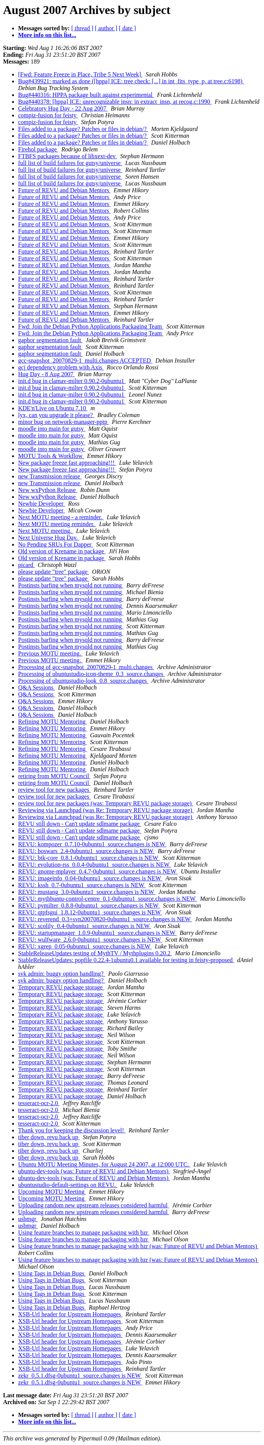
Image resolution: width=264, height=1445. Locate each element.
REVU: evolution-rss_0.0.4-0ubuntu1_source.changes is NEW (94, 864)
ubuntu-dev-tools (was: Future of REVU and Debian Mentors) (94, 1171)
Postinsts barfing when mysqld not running (70, 585)
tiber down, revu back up (49, 1137)
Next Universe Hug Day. (48, 537)
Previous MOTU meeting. (50, 653)
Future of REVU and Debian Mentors (64, 190)
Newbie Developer (41, 503)
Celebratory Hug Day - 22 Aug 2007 (63, 108)
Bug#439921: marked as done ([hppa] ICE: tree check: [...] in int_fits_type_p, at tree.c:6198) (131, 81)
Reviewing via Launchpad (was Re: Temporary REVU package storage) (106, 810)
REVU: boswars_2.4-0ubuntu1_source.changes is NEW (86, 851)
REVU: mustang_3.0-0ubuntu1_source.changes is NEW (86, 892)
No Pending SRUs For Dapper (55, 544)
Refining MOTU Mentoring (52, 721)
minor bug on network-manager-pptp (63, 422)
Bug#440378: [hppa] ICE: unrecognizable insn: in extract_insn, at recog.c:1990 (115, 101)
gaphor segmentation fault (50, 340)
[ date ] (127, 28)
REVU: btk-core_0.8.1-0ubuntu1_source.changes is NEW (89, 858)
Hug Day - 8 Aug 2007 (46, 374)
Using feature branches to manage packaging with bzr (83, 1232)
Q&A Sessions (36, 687)
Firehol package (38, 149)
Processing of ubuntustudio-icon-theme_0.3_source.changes (91, 674)
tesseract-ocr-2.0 (39, 1103)
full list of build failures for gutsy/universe (70, 163)
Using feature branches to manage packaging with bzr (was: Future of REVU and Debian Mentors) (138, 1246)
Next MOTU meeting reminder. (57, 524)
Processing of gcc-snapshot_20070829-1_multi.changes (86, 667)
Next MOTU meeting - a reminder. (61, 517)
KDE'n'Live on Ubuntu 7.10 (52, 408)
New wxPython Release (47, 490)
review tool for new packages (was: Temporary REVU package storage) (105, 803)
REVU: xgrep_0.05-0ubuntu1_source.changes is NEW (85, 946)
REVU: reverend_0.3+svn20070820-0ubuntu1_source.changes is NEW (105, 919)
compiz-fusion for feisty (48, 115)
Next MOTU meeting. (45, 531)
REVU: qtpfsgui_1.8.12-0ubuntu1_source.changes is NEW (90, 912)
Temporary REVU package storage (61, 987)
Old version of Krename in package (62, 551)
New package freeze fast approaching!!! (67, 462)
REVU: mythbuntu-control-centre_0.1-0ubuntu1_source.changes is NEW (107, 898)
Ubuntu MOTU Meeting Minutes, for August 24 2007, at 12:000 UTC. (104, 1164)
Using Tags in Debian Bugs (52, 1273)
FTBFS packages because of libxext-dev (67, 156)
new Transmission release (49, 476)
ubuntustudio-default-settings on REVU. (67, 1185)
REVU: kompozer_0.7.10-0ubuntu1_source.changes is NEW (92, 844)
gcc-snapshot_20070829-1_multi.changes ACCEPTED (85, 360)
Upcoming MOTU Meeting (52, 1191)
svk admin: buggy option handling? (61, 973)
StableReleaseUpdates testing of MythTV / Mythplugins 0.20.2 (95, 953)
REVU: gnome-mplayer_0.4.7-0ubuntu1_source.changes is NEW (98, 871)
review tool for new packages (54, 789)
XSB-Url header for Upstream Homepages (70, 1314)
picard (26, 565)
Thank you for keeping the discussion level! (72, 1130)
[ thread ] (82, 28)
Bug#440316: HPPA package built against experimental (86, 95)
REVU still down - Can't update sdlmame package (79, 824)
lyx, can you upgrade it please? (56, 415)
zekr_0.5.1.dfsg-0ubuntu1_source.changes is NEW (80, 1375)
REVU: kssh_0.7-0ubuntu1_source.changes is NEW (82, 885)
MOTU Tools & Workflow (51, 456)
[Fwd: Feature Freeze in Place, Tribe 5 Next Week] (80, 74)
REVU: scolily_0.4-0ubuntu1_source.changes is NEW (84, 926)
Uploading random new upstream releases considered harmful (93, 1205)
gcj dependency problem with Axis (61, 367)
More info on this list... (47, 35)
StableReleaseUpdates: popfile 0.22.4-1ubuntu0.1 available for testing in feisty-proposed (126, 960)
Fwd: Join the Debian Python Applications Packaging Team (90, 326)
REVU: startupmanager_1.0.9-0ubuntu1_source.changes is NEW (97, 933)
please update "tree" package (53, 571)
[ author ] (106, 28)
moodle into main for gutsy (51, 428)
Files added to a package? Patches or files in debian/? (83, 129)
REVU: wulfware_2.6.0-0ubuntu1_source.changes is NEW (90, 939)
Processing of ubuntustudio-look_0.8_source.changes (83, 680)
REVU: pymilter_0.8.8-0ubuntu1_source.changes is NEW (89, 905)
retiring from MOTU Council (54, 776)
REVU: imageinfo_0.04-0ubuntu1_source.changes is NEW (90, 878)
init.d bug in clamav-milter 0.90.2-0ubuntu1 (72, 381)
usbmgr (28, 1219)
